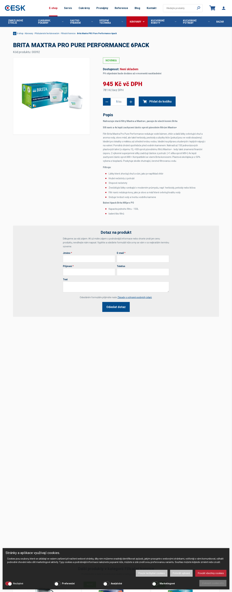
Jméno (67, 253)
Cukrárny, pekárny (51, 21)
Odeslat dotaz (116, 307)
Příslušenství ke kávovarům (47, 33)
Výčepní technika (111, 21)
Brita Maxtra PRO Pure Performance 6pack (97, 33)
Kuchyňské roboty (163, 21)
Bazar (220, 21)
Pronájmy (102, 8)
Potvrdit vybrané (181, 573)
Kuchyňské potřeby (196, 21)
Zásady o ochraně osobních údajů (134, 297)
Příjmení (68, 266)
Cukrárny (84, 8)
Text (65, 279)
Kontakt (151, 8)
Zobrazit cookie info (213, 583)
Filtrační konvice (68, 33)
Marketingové (167, 583)
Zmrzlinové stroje (15, 21)
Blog (137, 8)
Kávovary (137, 21)
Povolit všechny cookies (211, 573)
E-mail (121, 253)
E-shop (53, 8)
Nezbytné (18, 583)
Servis (68, 8)
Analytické (116, 583)
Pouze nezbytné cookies (151, 573)
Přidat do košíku (157, 101)
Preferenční (68, 583)
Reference (121, 8)
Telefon (121, 266)
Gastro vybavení (81, 21)
